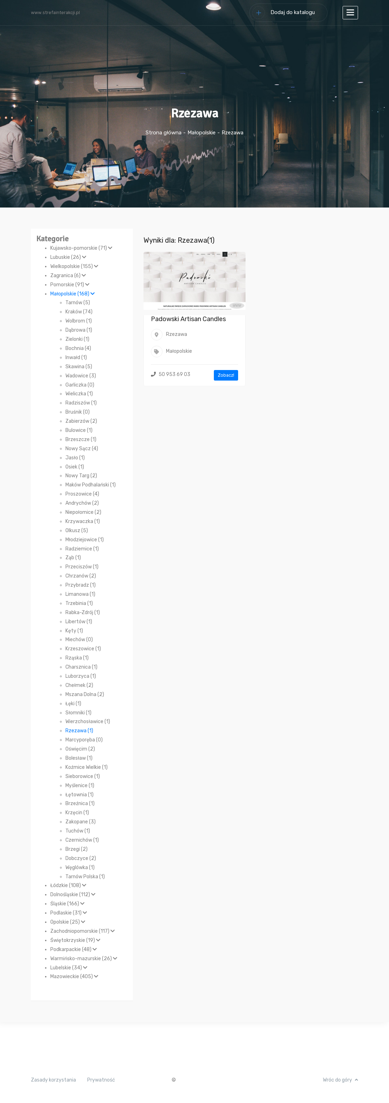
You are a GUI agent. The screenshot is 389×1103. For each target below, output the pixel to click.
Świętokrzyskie (75, 940)
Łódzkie (68, 885)
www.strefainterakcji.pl (55, 12)
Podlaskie (68, 913)
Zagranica (68, 276)
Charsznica (81, 667)
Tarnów (77, 303)
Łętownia (79, 795)
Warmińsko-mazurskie (83, 959)
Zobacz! (226, 375)
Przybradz (80, 585)
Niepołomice (83, 512)
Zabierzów (81, 421)
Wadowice (80, 376)
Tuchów (77, 831)
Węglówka (80, 868)
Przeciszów (81, 567)
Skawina (78, 367)
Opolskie (67, 922)
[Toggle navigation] (350, 12)
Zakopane (80, 822)
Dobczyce (80, 858)
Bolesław (79, 758)
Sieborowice (82, 776)
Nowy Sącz (81, 449)
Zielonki (77, 339)
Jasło (75, 458)
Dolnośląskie (72, 895)
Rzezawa (79, 731)
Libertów (78, 622)
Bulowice (79, 430)
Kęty (74, 631)
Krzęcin (77, 813)
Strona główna (163, 132)
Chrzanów (80, 576)
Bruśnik (77, 412)
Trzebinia (79, 603)
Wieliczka (79, 394)
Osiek (74, 467)
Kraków (79, 312)
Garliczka (79, 385)
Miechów (79, 640)
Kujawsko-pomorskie (81, 248)
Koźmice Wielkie (86, 767)
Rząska (77, 658)
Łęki (73, 704)
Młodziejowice (84, 540)
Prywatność (101, 1080)
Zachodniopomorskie (82, 931)
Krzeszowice (83, 649)
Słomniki (78, 713)
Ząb (73, 558)
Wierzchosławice (87, 722)
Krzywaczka (82, 521)
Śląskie (67, 904)
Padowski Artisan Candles (188, 319)
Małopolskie (201, 132)
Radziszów (81, 403)
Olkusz (76, 531)
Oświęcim (80, 749)
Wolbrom (78, 321)
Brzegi (76, 849)
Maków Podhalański (90, 485)
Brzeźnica (80, 803)
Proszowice (82, 494)
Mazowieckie (74, 977)
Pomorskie (69, 285)
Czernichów (82, 840)
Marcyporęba (84, 740)
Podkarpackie (73, 949)
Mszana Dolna (84, 694)
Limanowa (80, 594)
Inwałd (76, 358)
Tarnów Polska (85, 877)
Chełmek (79, 685)
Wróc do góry (340, 1080)
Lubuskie (68, 257)
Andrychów (82, 503)
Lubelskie (68, 968)
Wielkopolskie (74, 266)
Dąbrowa (78, 330)
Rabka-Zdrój (82, 613)
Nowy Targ (81, 476)
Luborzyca (80, 676)
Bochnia (78, 348)
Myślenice (79, 786)
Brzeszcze (80, 439)
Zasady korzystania (53, 1080)
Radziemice (82, 549)
